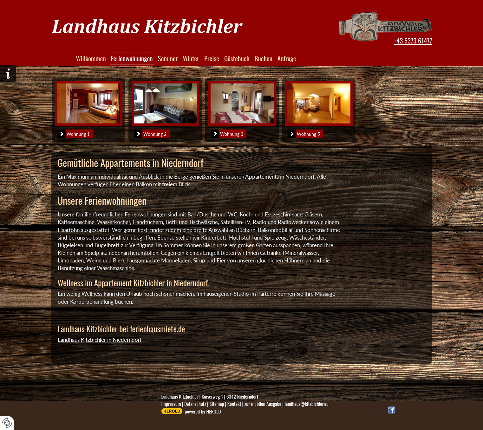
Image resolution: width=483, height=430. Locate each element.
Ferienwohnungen (132, 58)
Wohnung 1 (73, 133)
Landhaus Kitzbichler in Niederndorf (100, 339)
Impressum (171, 403)
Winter (191, 58)
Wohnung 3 (227, 133)
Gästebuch (237, 58)
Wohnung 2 (150, 133)
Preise (211, 58)
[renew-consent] (7, 423)
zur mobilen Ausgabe (263, 403)
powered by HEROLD (203, 411)
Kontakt (234, 403)
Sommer (168, 58)
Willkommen (91, 58)
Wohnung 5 (304, 133)
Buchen (263, 58)
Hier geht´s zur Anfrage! (8, 73)
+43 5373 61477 (413, 40)
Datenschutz (195, 403)
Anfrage (286, 58)
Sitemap (216, 403)
